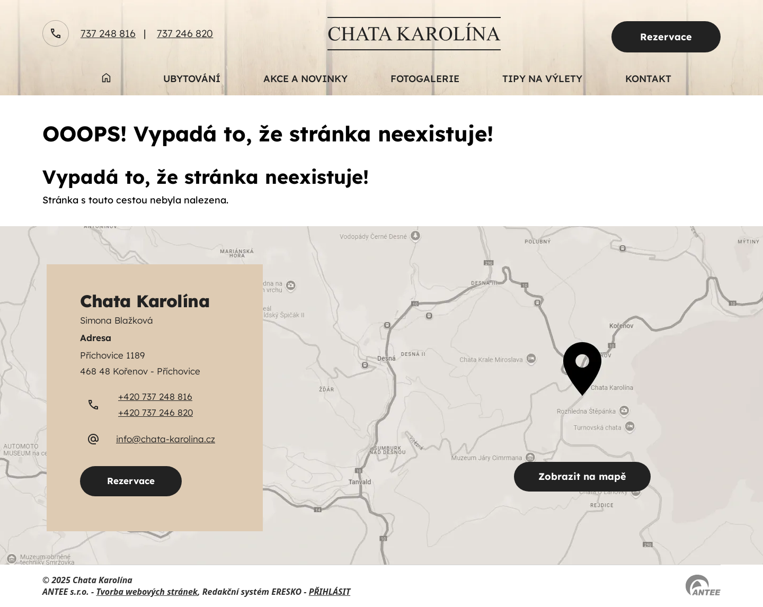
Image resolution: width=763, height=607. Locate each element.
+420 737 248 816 (155, 396)
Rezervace (666, 37)
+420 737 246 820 (155, 412)
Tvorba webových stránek (147, 591)
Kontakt (648, 79)
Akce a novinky (305, 79)
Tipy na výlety (542, 79)
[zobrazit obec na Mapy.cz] (381, 395)
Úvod (106, 84)
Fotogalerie (425, 79)
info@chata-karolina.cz (165, 438)
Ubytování (191, 79)
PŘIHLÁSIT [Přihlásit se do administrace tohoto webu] (329, 591)
